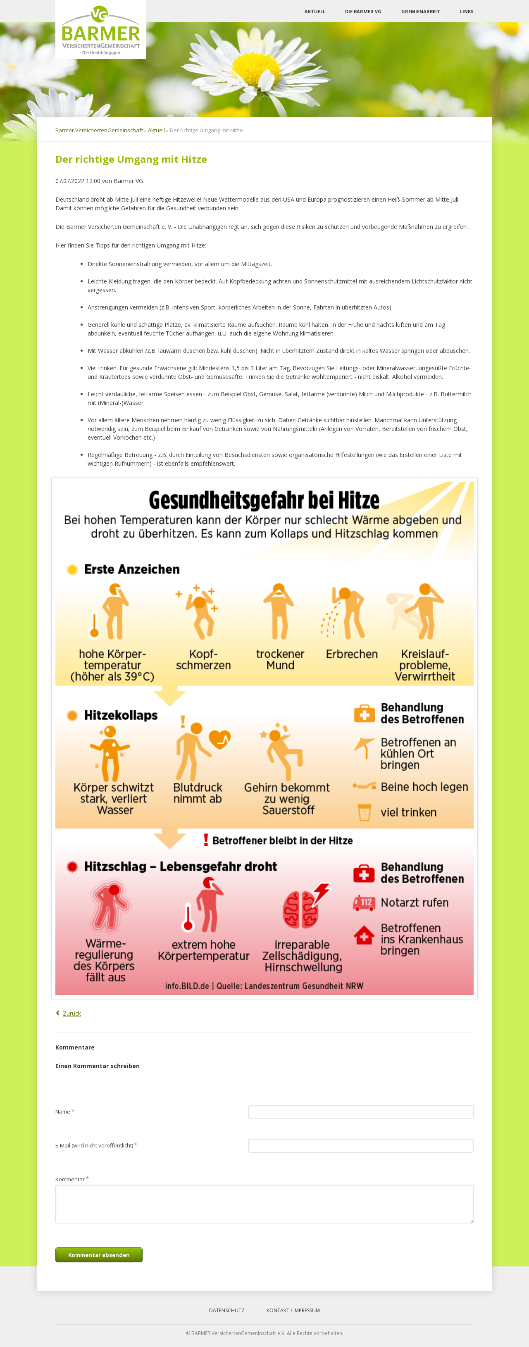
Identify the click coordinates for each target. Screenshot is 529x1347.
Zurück (72, 1013)
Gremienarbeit (420, 11)
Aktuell (315, 11)
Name (65, 1111)
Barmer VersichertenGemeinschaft (99, 130)
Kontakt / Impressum (293, 1310)
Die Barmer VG (363, 11)
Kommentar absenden (99, 1255)
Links (467, 11)
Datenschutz (227, 1310)
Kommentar (72, 1178)
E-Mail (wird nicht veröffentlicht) (96, 1144)
